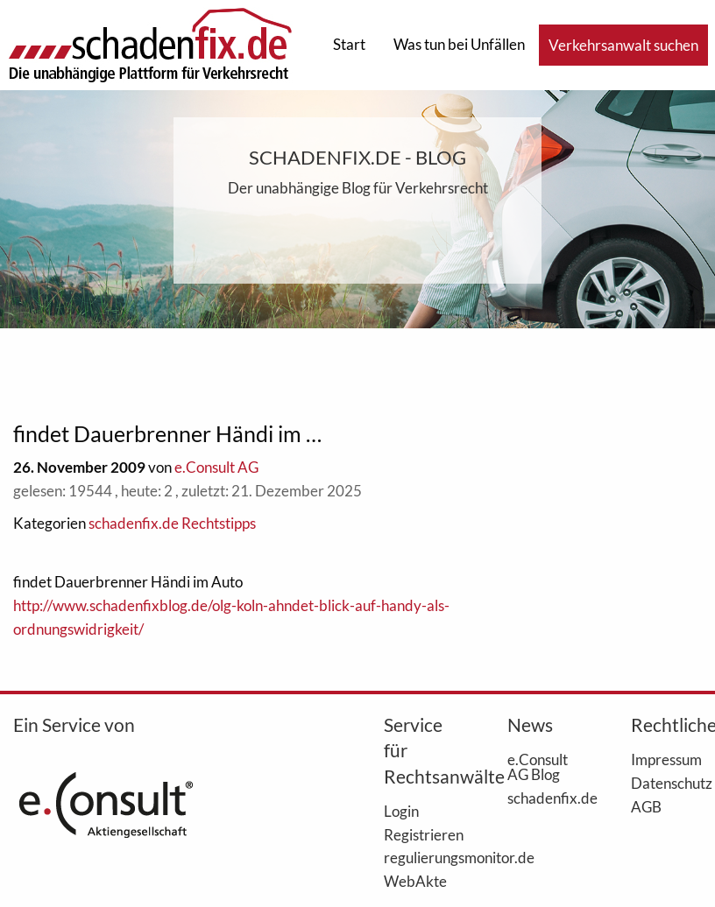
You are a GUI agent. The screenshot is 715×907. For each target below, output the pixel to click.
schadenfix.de (542, 797)
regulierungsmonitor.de (419, 857)
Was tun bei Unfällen (459, 44)
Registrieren (419, 834)
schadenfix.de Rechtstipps (172, 523)
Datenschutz (666, 782)
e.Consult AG (216, 467)
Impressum (666, 759)
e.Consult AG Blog (537, 766)
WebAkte (415, 880)
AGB (646, 806)
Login (401, 810)
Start (349, 44)
